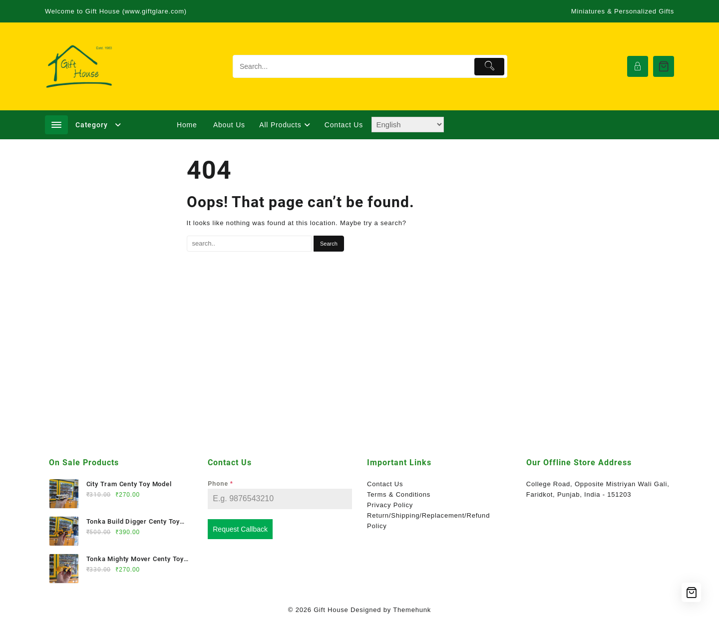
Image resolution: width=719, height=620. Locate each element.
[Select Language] (407, 124)
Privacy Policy (390, 505)
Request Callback (240, 529)
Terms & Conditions (398, 494)
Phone (220, 483)
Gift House (331, 610)
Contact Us (385, 484)
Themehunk (412, 610)
